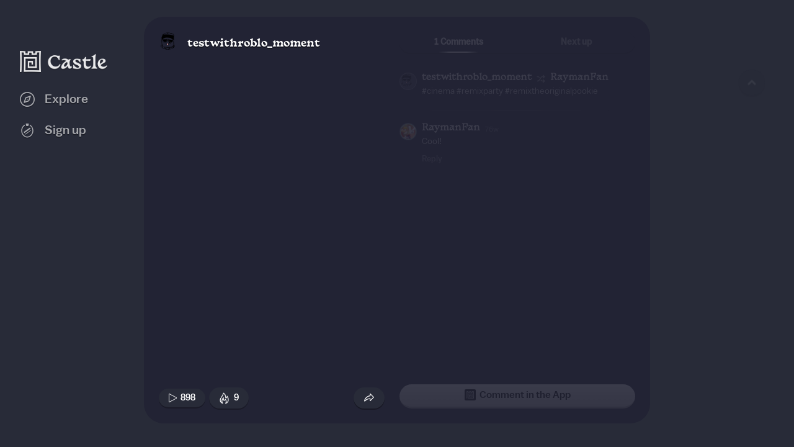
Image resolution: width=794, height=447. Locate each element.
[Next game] (751, 369)
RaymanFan (579, 78)
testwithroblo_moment (253, 43)
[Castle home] (64, 61)
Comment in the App (518, 394)
